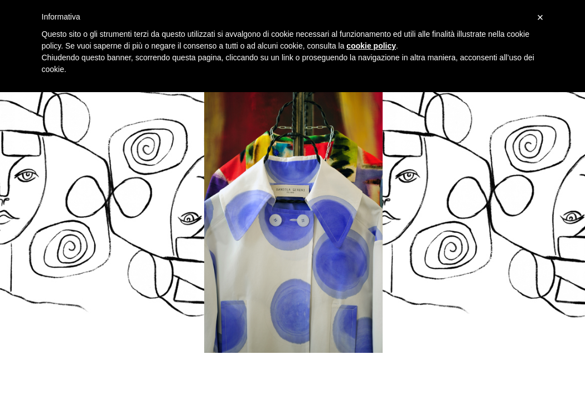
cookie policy (371, 45)
